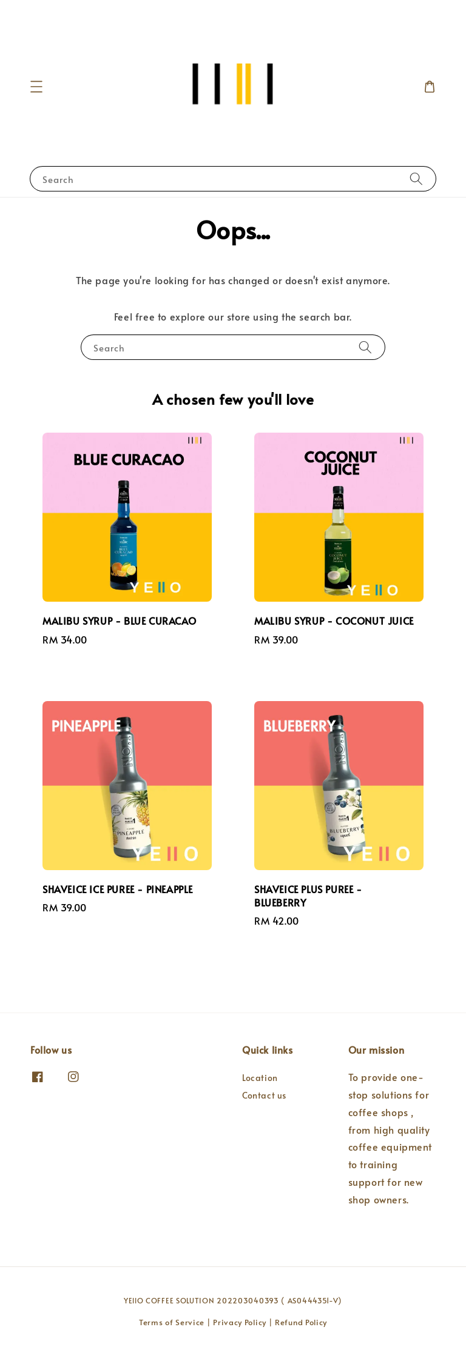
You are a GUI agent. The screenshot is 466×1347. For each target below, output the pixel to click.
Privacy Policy (239, 1322)
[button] (36, 86)
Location (260, 1078)
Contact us (264, 1095)
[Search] (416, 178)
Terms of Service (171, 1322)
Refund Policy (301, 1322)
